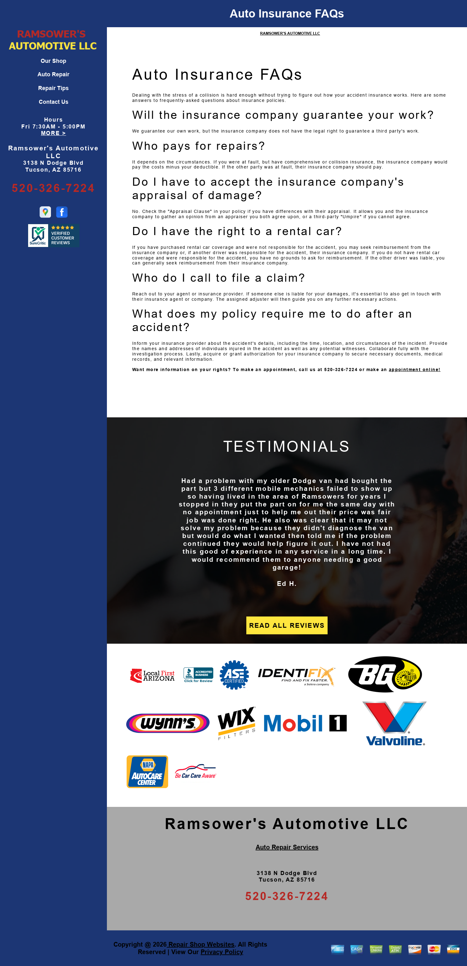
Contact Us (53, 102)
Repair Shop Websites (200, 944)
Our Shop (53, 61)
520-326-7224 (53, 188)
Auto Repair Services (287, 847)
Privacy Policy (222, 951)
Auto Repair (53, 74)
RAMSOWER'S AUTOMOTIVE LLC (290, 33)
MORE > (53, 133)
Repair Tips (53, 88)
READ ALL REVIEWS (287, 625)
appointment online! (415, 369)
